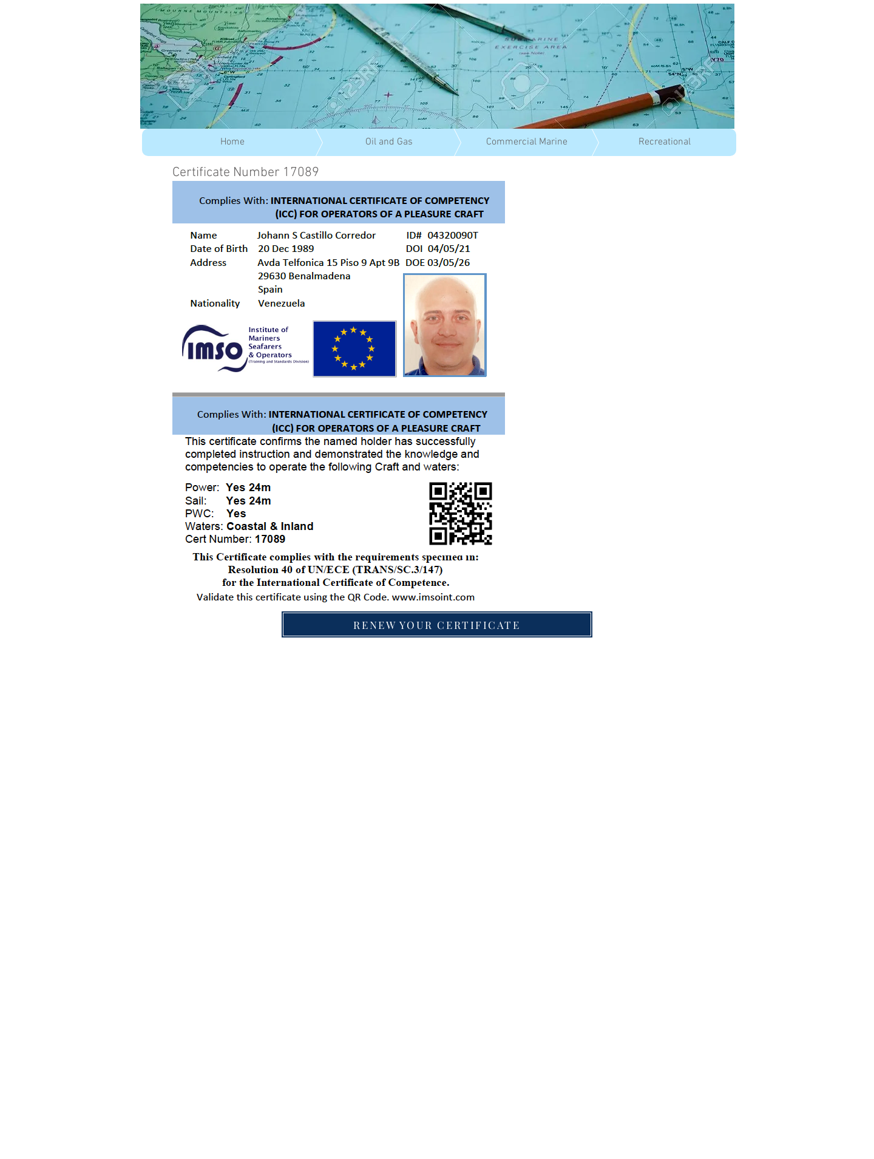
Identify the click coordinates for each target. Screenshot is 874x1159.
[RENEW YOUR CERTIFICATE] (437, 624)
